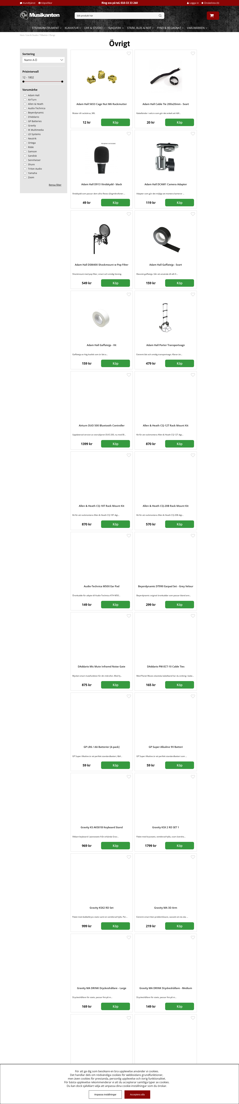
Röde (28, 147)
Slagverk (114, 28)
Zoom (28, 177)
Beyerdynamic (33, 112)
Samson (29, 151)
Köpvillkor (46, 2)
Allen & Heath (32, 103)
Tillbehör (44, 35)
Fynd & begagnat (169, 28)
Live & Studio (93, 28)
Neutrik (29, 138)
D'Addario (30, 116)
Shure (28, 164)
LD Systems (31, 134)
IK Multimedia (33, 129)
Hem (22, 35)
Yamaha (29, 173)
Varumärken (196, 28)
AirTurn (29, 99)
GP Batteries (32, 121)
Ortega (29, 142)
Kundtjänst (29, 2)
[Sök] (119, 15)
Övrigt (52, 35)
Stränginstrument (45, 28)
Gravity (29, 125)
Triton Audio (32, 168)
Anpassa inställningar (105, 1094)
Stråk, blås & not (139, 28)
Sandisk (29, 155)
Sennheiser (31, 160)
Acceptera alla (137, 1094)
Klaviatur (72, 28)
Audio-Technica (33, 108)
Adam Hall (31, 95)
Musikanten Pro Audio (34, 1062)
